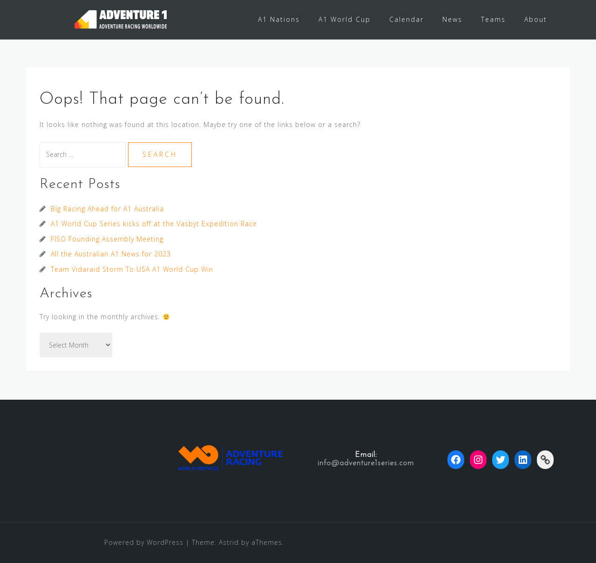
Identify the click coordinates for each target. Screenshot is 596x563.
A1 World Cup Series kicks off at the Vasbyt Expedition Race (154, 223)
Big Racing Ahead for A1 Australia (107, 208)
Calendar (406, 19)
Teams (493, 19)
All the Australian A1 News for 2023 (111, 253)
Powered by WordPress (143, 542)
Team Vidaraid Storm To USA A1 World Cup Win (132, 269)
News (452, 19)
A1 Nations (279, 19)
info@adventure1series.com (366, 463)
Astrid (229, 542)
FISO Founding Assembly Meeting (107, 239)
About (535, 19)
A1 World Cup (344, 19)
